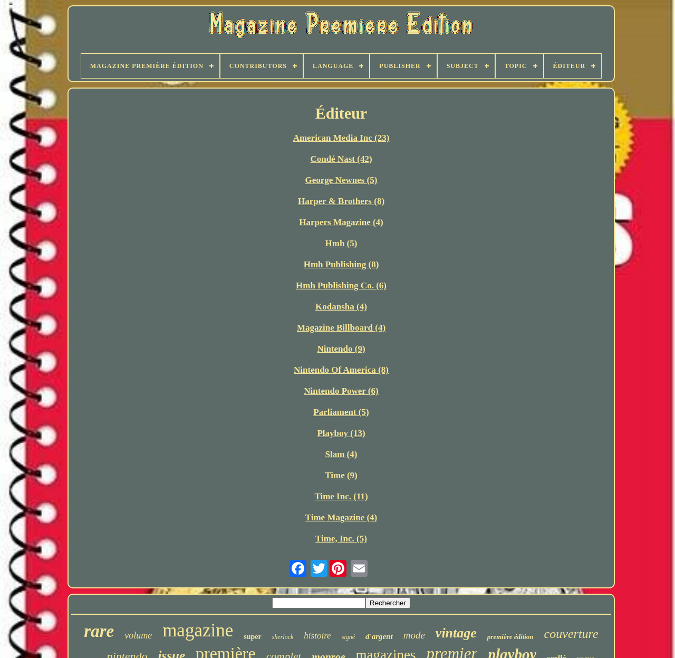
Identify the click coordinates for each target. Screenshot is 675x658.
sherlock (283, 637)
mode (414, 635)
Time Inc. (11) (341, 496)
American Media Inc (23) (341, 138)
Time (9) (341, 475)
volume (138, 635)
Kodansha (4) (341, 307)
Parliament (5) (341, 412)
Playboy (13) (341, 433)
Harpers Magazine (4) (341, 222)
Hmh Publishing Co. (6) (341, 285)
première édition (510, 637)
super (252, 637)
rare (99, 631)
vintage (456, 633)
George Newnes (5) (341, 180)
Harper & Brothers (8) (341, 201)
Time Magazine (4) (341, 517)
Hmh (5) (341, 243)
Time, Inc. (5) (341, 539)
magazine (197, 630)
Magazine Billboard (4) (341, 328)
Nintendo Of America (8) (341, 370)
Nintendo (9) (341, 349)
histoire (317, 636)
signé (348, 637)
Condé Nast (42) (341, 159)
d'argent (379, 636)
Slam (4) (341, 454)
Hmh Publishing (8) (341, 264)
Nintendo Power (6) (341, 391)
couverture (571, 634)
